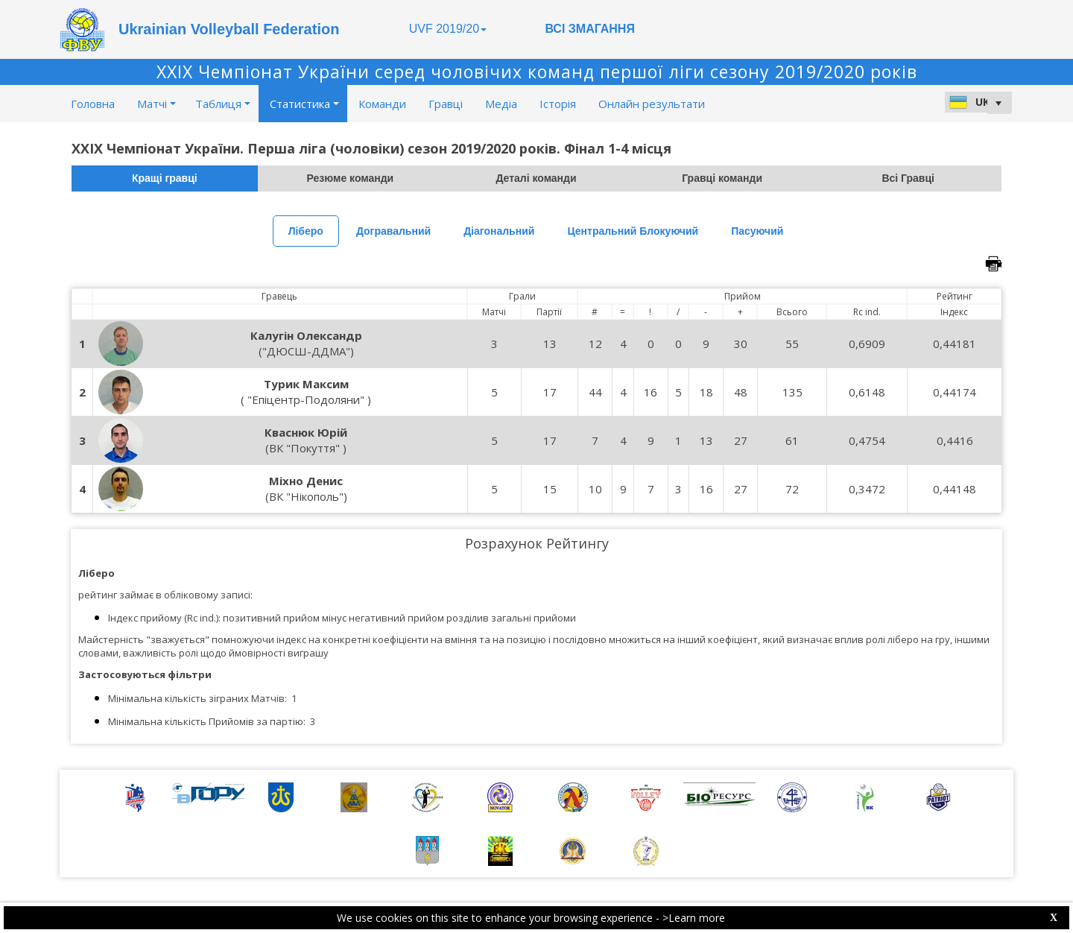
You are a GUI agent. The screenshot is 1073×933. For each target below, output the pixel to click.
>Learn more (693, 918)
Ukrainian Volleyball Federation (228, 29)
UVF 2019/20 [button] (448, 28)
